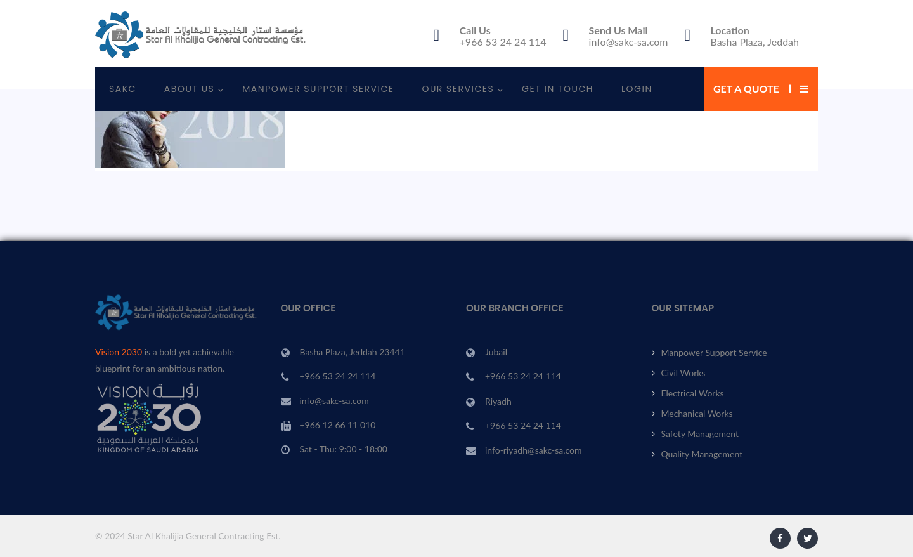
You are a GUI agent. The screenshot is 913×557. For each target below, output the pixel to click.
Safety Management (700, 433)
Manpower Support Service (318, 88)
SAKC (122, 88)
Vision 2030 (118, 351)
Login (636, 88)
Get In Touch (557, 88)
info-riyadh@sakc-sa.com (533, 450)
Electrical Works (692, 393)
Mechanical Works (697, 413)
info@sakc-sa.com (628, 42)
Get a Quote (746, 88)
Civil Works (683, 372)
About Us (189, 88)
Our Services (458, 88)
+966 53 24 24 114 (503, 42)
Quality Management (702, 454)
